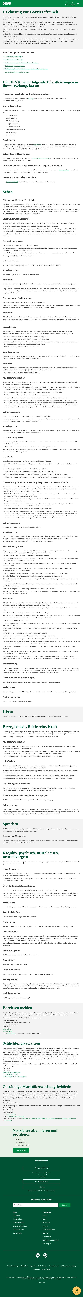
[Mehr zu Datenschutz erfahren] (24, 1266)
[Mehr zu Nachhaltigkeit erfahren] (47, 1243)
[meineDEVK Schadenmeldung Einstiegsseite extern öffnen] (41, 158)
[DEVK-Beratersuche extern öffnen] (64, 170)
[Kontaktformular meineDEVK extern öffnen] (7, 1031)
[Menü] (78, 3)
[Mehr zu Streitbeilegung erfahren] (42, 1266)
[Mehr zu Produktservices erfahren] (18, 1222)
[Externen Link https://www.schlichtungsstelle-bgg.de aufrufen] (14, 1076)
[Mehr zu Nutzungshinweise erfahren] (54, 1266)
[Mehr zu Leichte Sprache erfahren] (17, 1233)
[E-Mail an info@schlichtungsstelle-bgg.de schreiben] (12, 1072)
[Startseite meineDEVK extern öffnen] (72, 3)
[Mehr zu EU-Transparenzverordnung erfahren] (68, 1266)
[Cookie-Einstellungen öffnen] (13, 1266)
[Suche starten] (64, 1205)
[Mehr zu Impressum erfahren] (33, 1266)
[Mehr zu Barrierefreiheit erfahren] (13, 56)
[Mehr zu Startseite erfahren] (30, 98)
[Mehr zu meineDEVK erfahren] (16, 1215)
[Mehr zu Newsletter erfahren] (21, 1150)
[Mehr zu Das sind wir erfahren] (46, 1222)
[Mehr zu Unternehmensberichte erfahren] (49, 1229)
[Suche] (24, 1205)
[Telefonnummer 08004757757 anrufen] (10, 1033)
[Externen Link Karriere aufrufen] (45, 1215)
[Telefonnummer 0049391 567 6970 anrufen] (11, 1114)
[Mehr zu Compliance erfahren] (36, 1269)
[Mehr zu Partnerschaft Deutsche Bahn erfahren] (51, 1240)
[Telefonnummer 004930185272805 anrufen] (11, 1074)
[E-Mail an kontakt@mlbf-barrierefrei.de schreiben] (16, 1116)
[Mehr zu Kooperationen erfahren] (47, 1236)
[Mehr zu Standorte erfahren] (45, 1233)
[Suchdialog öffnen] (67, 3)
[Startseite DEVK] (7, 3)
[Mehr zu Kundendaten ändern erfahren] (18, 1229)
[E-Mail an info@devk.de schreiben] (7, 1029)
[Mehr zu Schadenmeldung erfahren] (17, 1219)
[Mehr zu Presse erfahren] (44, 1219)
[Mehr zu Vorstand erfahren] (45, 1226)
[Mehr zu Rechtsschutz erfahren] (20, 1226)
